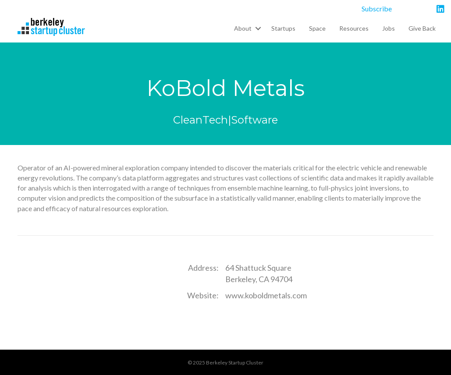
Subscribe (377, 8)
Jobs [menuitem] (388, 28)
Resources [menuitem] (354, 28)
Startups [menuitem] (283, 28)
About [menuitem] (243, 28)
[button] (258, 28)
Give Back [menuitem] (422, 28)
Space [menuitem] (317, 28)
